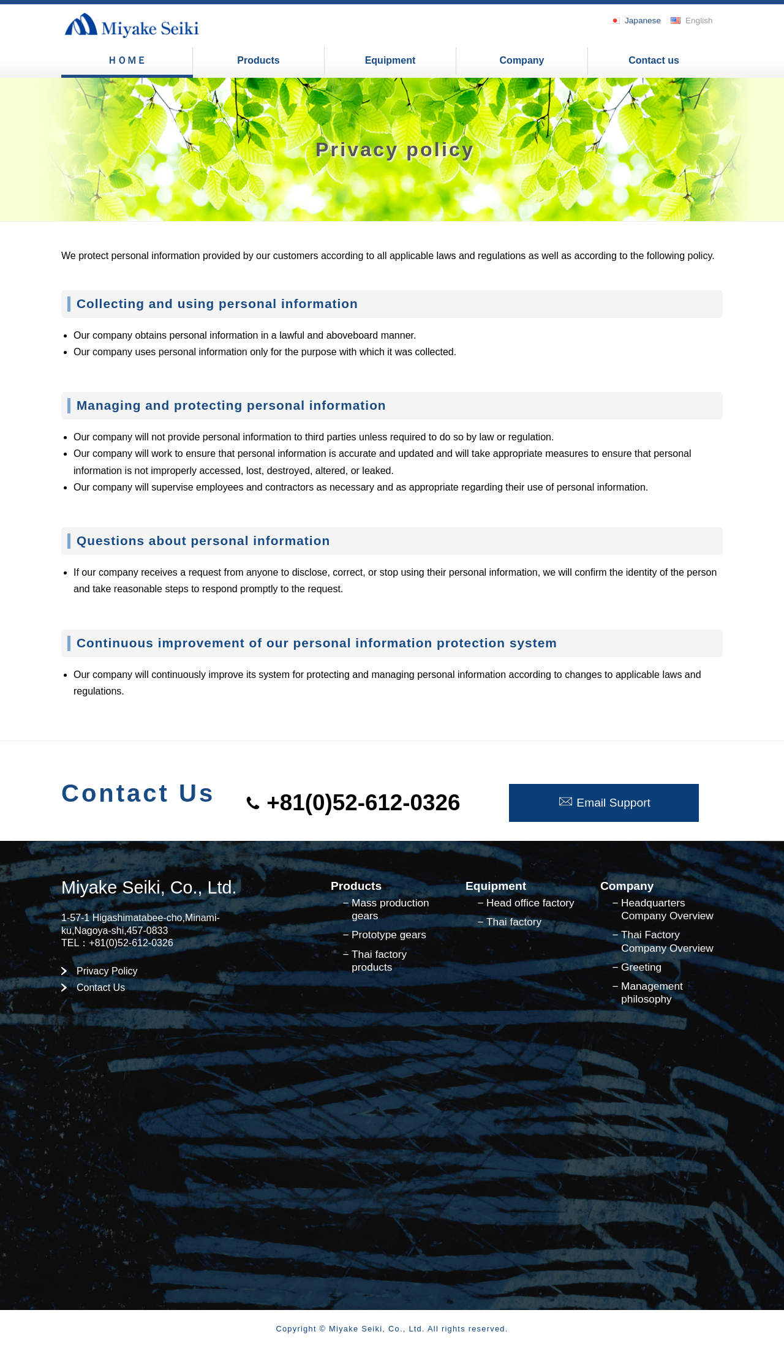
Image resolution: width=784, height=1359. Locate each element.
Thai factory (513, 922)
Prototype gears (389, 934)
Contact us (653, 60)
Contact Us (101, 987)
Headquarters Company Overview (667, 909)
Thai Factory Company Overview (667, 941)
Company (522, 60)
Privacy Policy (107, 971)
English (699, 20)
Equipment (390, 60)
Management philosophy (652, 992)
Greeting (641, 967)
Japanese (643, 20)
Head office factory (530, 903)
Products (258, 60)
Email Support (604, 802)
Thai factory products (379, 960)
